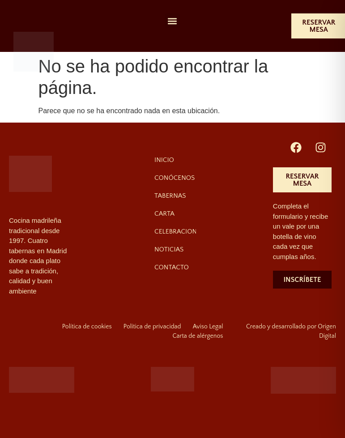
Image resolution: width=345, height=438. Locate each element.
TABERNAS (170, 196)
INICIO (164, 160)
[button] (172, 20)
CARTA (164, 213)
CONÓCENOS (174, 178)
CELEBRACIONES (175, 231)
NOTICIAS (168, 249)
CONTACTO (171, 267)
